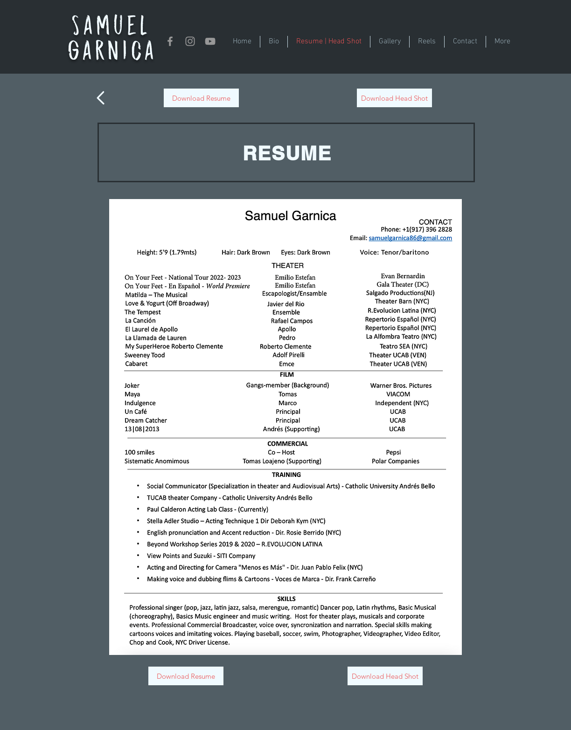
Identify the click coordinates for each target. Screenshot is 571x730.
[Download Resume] (201, 98)
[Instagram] (190, 41)
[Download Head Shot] (394, 98)
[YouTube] (210, 41)
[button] (389, 42)
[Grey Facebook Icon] (170, 41)
